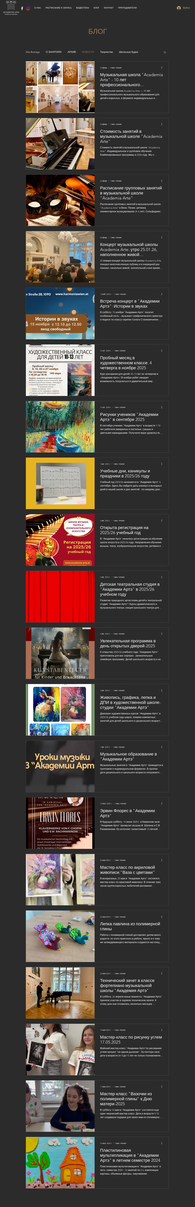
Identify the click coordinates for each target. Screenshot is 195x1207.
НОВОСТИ (88, 52)
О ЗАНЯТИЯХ (54, 52)
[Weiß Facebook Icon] (22, 8)
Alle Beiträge (33, 52)
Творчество (106, 52)
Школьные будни (128, 52)
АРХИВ (72, 52)
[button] (164, 52)
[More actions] (163, 67)
